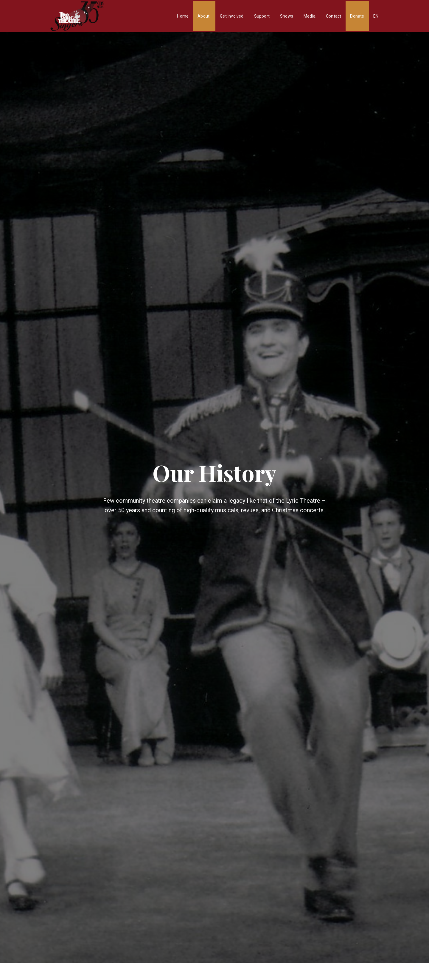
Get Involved (231, 16)
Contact (333, 16)
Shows (286, 16)
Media (309, 16)
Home (183, 16)
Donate (357, 16)
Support (262, 16)
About (203, 16)
